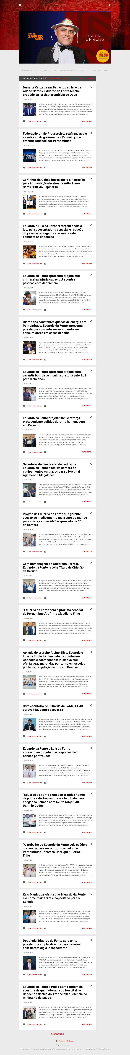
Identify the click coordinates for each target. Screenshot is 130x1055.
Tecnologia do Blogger (65, 1041)
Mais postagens (57, 1034)
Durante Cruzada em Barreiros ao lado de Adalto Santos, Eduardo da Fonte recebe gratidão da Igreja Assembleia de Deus (52, 91)
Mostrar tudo (87, 79)
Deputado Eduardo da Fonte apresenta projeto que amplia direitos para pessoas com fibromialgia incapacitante (51, 944)
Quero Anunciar (44, 70)
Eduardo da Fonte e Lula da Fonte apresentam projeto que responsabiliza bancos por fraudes (50, 752)
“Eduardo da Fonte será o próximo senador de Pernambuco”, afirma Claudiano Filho (53, 612)
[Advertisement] (104, 107)
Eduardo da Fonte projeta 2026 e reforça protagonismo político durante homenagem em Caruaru (54, 422)
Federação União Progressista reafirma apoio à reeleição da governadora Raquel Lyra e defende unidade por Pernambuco (55, 137)
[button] (91, 87)
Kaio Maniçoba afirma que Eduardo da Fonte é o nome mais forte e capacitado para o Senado (54, 898)
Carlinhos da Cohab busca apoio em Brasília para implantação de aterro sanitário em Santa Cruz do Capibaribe (54, 183)
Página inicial (27, 70)
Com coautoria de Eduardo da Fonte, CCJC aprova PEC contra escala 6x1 (53, 708)
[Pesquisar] (110, 5)
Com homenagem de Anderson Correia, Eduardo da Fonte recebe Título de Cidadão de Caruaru (53, 567)
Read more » (87, 122)
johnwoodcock (70, 1045)
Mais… (106, 70)
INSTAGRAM (95, 70)
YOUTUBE (83, 70)
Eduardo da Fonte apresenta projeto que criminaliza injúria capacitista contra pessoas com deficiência (51, 279)
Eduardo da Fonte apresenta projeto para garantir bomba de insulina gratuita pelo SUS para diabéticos (54, 375)
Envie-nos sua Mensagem (65, 70)
